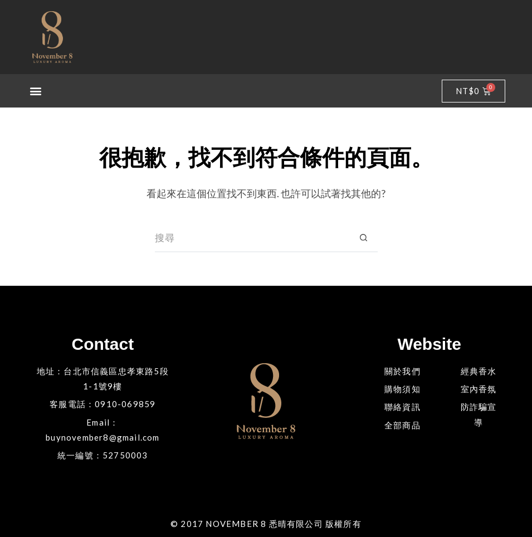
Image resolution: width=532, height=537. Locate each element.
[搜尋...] (252, 238)
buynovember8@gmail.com (102, 437)
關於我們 (402, 371)
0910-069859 (125, 404)
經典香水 (479, 371)
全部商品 (402, 425)
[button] (36, 91)
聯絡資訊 (402, 407)
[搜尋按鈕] (364, 238)
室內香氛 (479, 389)
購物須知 (402, 389)
